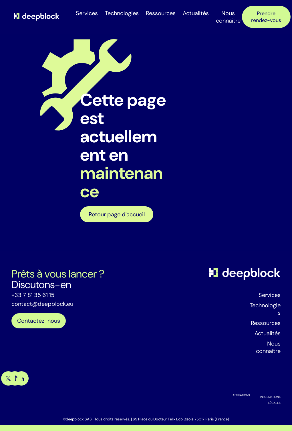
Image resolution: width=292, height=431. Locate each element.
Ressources (161, 13)
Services (87, 13)
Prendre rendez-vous (266, 17)
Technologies (122, 13)
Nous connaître (228, 16)
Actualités (196, 13)
